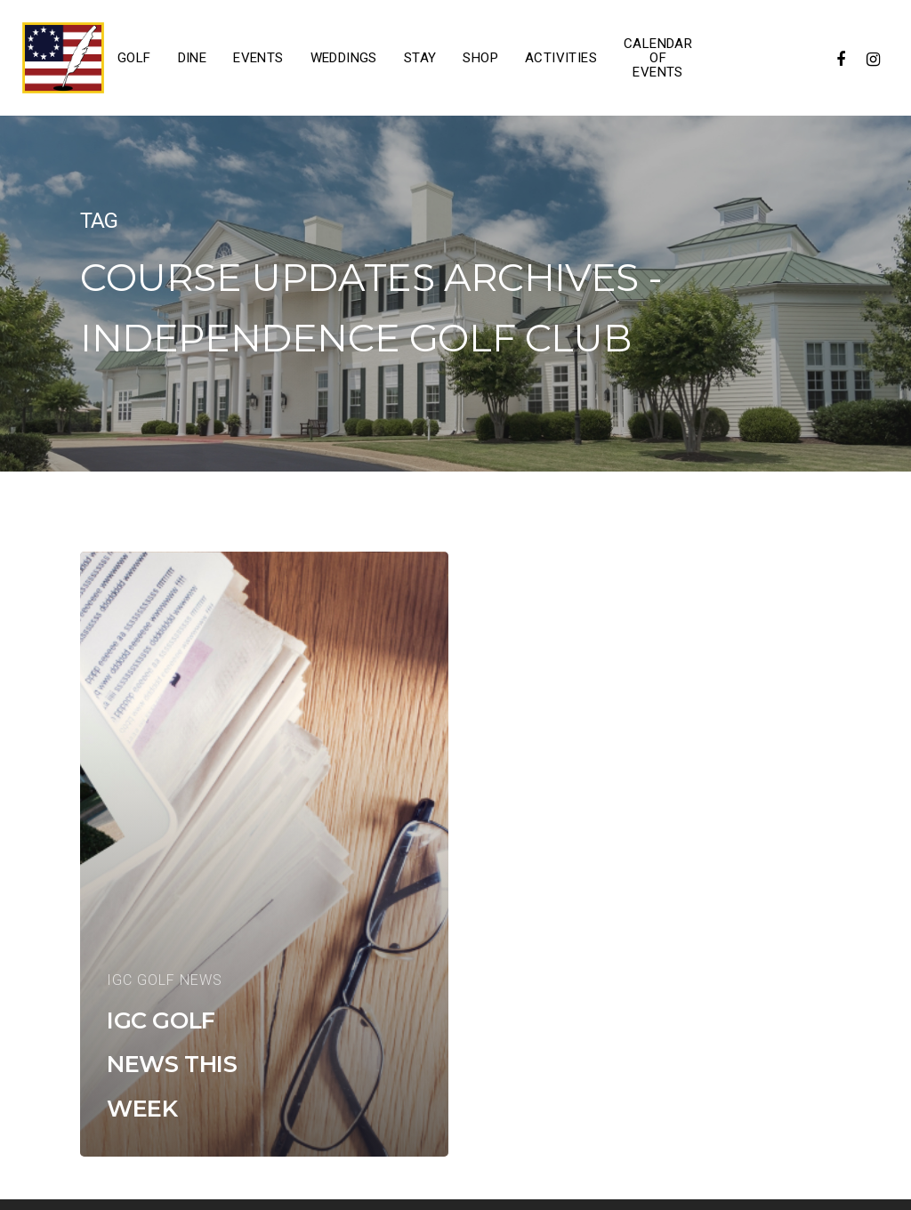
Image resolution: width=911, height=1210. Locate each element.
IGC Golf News (164, 980)
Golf (134, 58)
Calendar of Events (658, 57)
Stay (420, 58)
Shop (480, 58)
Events (258, 58)
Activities (561, 58)
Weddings (343, 58)
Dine (192, 58)
